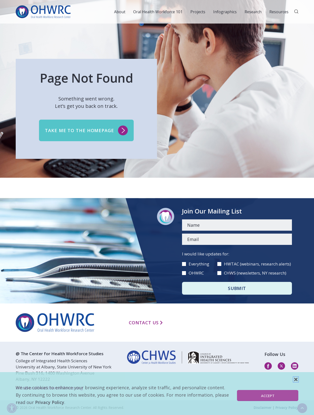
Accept (268, 395)
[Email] (237, 239)
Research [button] (253, 11)
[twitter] (281, 366)
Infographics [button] (225, 11)
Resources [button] (278, 11)
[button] (295, 379)
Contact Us (146, 323)
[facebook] (268, 366)
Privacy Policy (49, 402)
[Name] (237, 225)
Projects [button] (197, 11)
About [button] (119, 11)
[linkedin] (188, 357)
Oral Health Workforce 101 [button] (158, 11)
